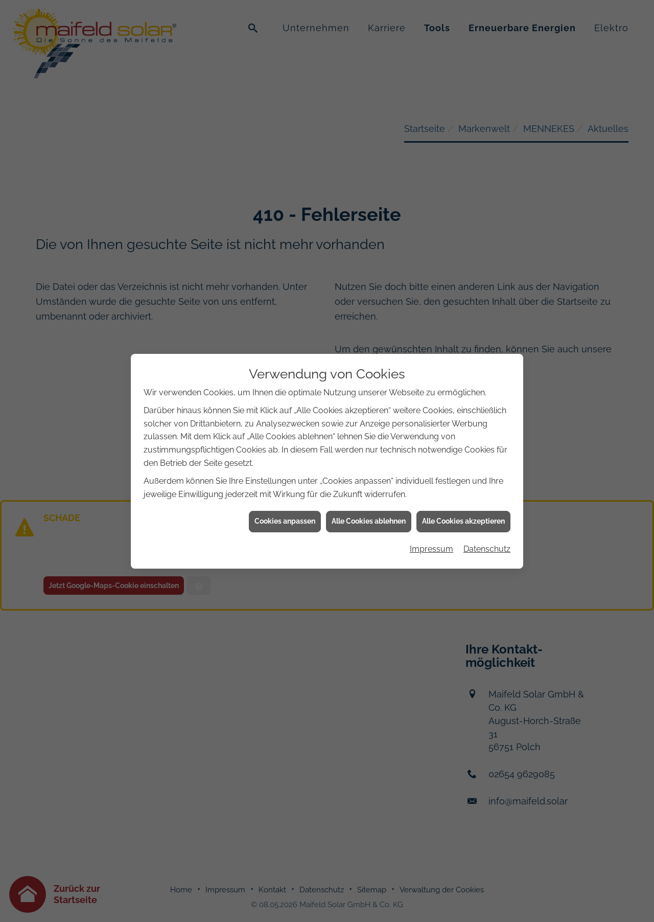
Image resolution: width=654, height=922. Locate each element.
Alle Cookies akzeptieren (463, 506)
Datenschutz (486, 533)
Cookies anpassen (284, 506)
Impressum (431, 533)
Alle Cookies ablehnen (369, 506)
